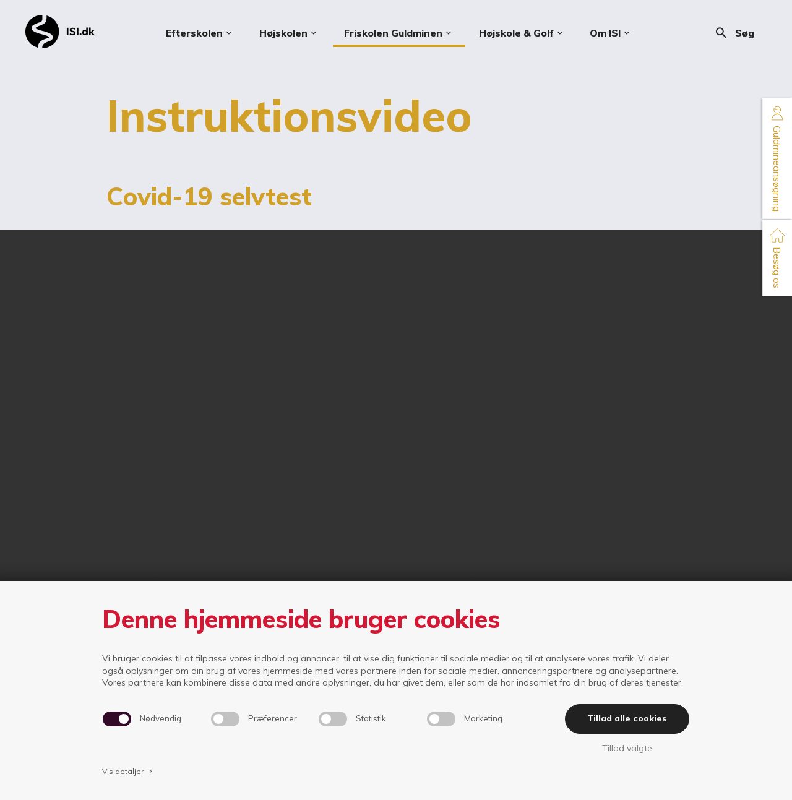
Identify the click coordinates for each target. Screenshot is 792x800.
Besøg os (777, 257)
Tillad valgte (627, 748)
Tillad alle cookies (627, 718)
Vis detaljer (128, 771)
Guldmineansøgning (777, 159)
